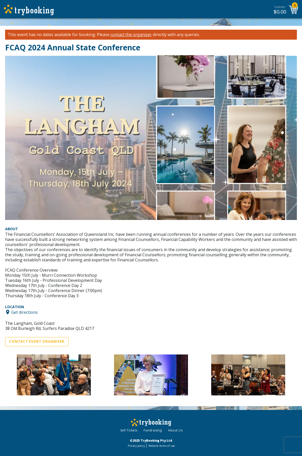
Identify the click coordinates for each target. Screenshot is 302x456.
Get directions (24, 312)
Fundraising (153, 430)
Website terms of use (161, 446)
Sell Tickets (128, 430)
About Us (175, 430)
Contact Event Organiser (37, 341)
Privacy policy (136, 446)
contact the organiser (131, 34)
